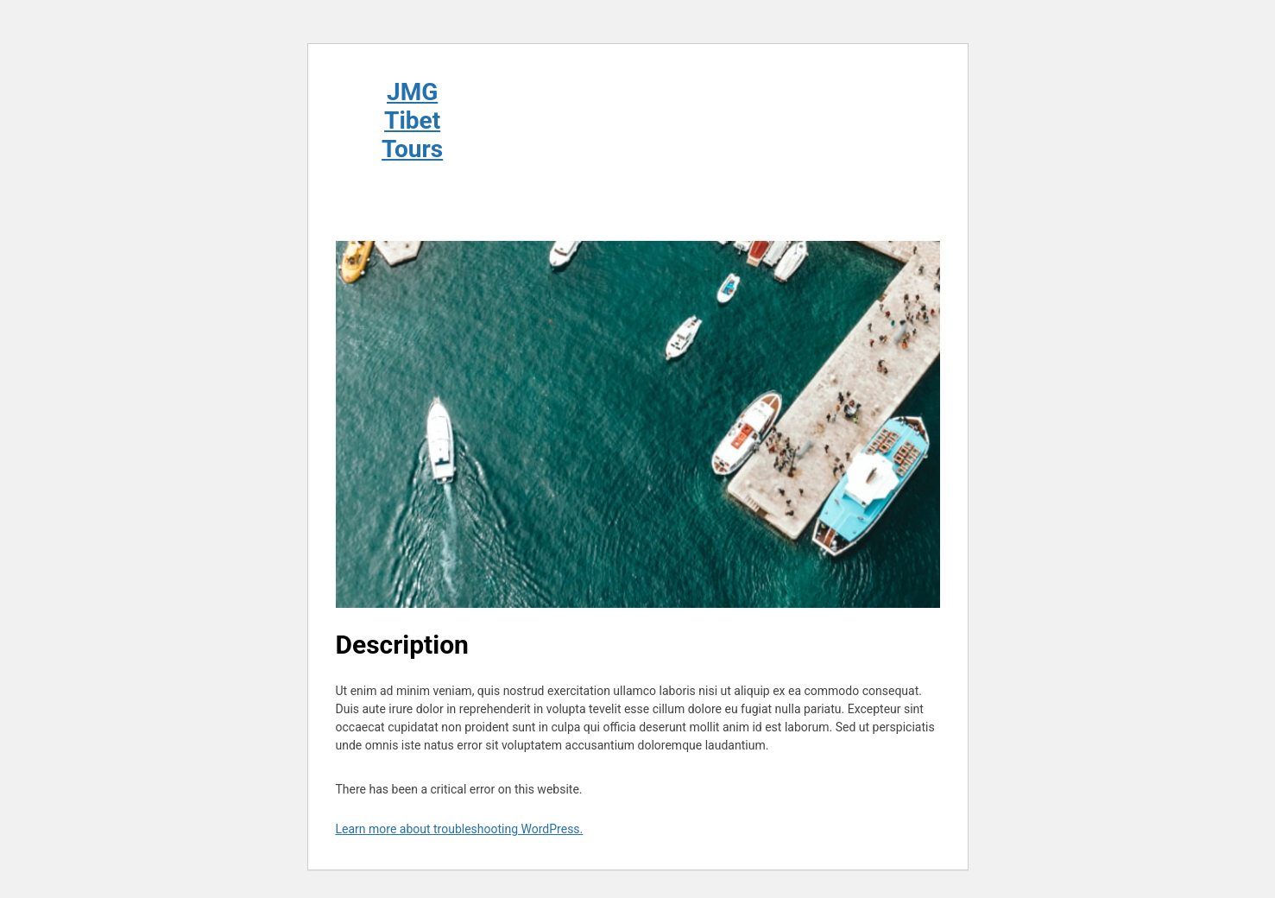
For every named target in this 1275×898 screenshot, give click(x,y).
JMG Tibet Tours (412, 120)
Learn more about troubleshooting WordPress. (460, 829)
